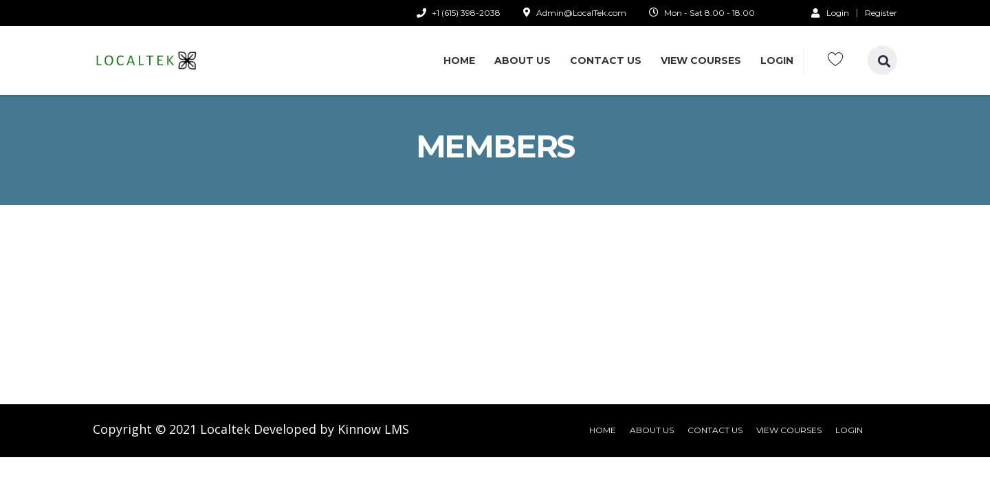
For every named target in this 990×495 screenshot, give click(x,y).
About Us (522, 60)
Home (459, 60)
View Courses (701, 60)
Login (830, 12)
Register (881, 13)
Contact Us (605, 60)
